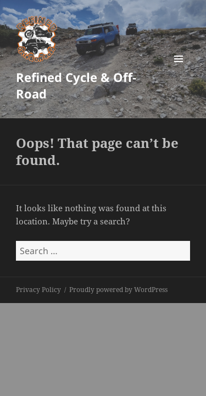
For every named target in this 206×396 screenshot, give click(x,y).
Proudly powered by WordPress (118, 289)
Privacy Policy (38, 289)
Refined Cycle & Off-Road (76, 85)
